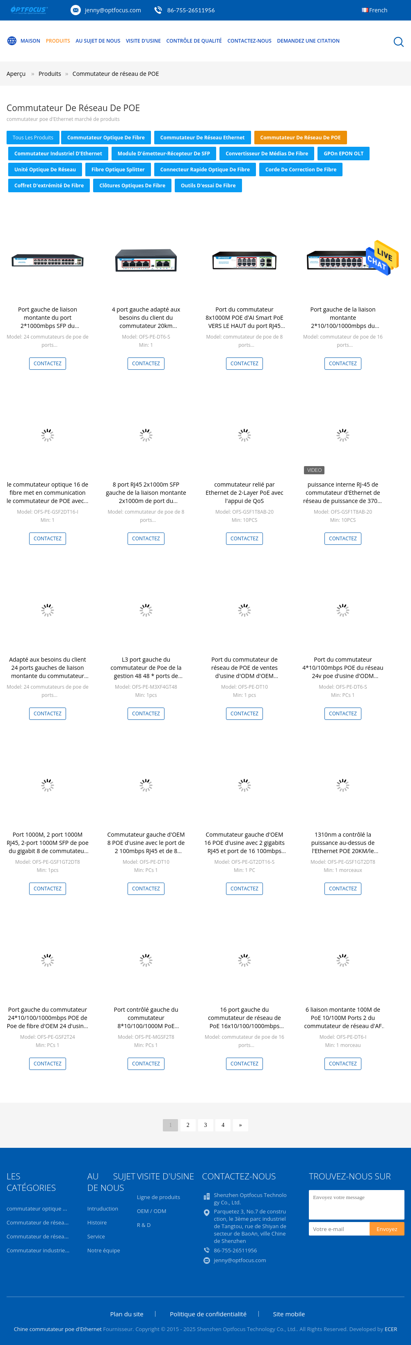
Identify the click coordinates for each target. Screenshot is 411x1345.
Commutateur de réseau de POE (116, 73)
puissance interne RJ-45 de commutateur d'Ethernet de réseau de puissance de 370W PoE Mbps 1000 (343, 496)
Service (96, 1236)
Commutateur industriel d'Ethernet (58, 153)
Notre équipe (103, 1250)
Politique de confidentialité (208, 1314)
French (378, 10)
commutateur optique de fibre (106, 137)
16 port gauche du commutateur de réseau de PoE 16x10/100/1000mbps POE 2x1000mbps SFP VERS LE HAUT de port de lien (244, 1026)
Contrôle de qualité (194, 40)
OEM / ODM (152, 1211)
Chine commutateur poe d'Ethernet (58, 1329)
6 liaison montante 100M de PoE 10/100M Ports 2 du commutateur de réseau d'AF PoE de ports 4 (342, 1022)
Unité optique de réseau (45, 169)
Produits (58, 40)
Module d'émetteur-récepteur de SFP (164, 153)
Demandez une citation (308, 40)
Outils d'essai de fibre (208, 185)
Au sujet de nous (98, 40)
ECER (391, 1329)
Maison (23, 40)
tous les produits (33, 137)
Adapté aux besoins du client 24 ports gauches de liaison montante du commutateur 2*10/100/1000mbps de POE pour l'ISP (47, 675)
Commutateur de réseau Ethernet (202, 137)
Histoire (97, 1222)
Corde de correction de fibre (300, 169)
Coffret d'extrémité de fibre (49, 185)
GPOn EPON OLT (343, 153)
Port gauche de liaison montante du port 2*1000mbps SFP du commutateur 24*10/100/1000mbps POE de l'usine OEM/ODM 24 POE (47, 329)
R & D (144, 1225)
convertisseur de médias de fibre (267, 153)
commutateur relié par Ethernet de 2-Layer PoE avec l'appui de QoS (244, 492)
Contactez (48, 363)
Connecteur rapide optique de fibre (205, 169)
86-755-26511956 (191, 10)
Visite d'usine (143, 40)
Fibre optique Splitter (118, 169)
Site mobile (289, 1314)
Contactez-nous (249, 40)
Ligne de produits (158, 1197)
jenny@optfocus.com (113, 10)
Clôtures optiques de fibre (132, 185)
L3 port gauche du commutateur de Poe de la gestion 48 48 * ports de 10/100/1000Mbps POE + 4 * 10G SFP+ (146, 675)
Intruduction (102, 1208)
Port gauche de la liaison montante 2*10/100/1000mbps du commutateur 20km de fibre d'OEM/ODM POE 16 (343, 325)
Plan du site (126, 1314)
